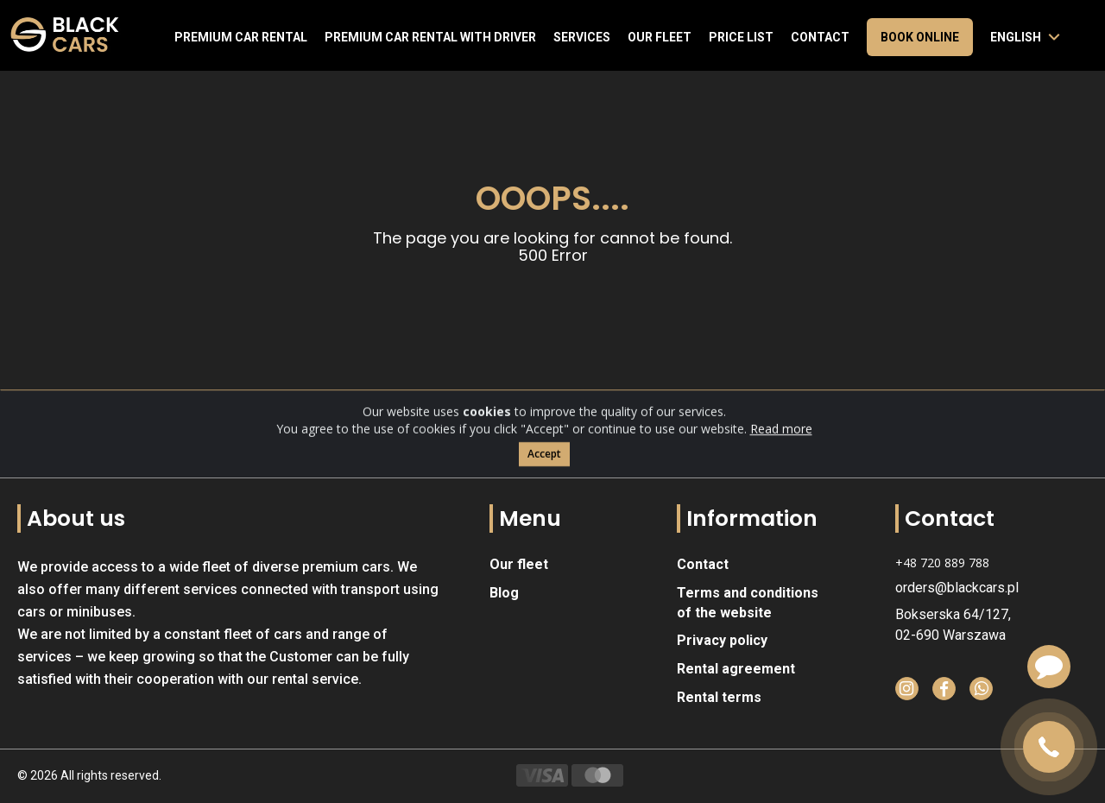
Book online (920, 37)
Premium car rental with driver (430, 37)
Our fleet (659, 37)
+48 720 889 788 (942, 562)
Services (581, 37)
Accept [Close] (544, 471)
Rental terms (719, 697)
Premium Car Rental (240, 37)
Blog (504, 593)
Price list (741, 37)
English (1015, 37)
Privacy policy (722, 640)
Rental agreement (736, 669)
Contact (820, 37)
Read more (781, 446)
